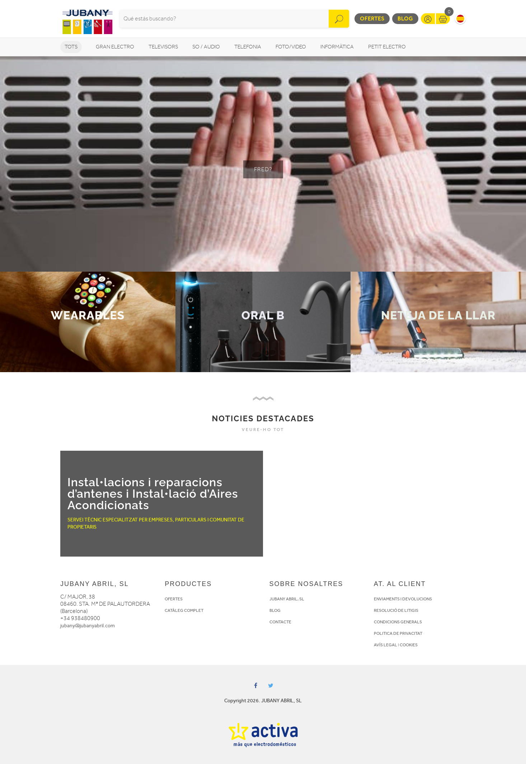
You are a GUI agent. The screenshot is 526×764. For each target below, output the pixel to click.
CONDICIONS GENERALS (398, 621)
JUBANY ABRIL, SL (286, 598)
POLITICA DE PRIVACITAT (398, 633)
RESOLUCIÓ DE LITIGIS (396, 610)
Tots (71, 47)
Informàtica (337, 47)
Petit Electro (387, 47)
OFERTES (174, 598)
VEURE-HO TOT (263, 429)
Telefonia (247, 47)
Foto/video (291, 47)
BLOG (275, 610)
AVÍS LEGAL (385, 644)
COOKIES (409, 644)
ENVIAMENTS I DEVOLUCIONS (403, 598)
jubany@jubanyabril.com (87, 626)
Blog (405, 18)
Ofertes (372, 18)
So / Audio (206, 47)
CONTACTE (280, 621)
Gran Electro (115, 47)
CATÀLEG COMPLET (184, 610)
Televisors (163, 47)
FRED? (263, 169)
